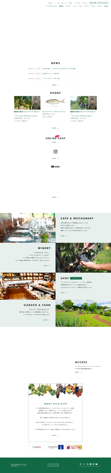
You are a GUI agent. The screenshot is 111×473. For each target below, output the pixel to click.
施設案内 (61, 6)
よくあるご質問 (77, 3)
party (44, 116)
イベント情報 (56, 3)
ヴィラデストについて (51, 6)
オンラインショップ (103, 2)
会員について (64, 3)
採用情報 (70, 3)
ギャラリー (99, 6)
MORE (54, 85)
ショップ (75, 6)
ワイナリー (68, 6)
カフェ (80, 6)
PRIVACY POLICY (23, 466)
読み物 (106, 6)
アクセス (93, 6)
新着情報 (50, 3)
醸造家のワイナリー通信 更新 (51, 73)
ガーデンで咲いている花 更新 (51, 78)
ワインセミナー (18, 120)
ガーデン (86, 6)
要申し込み (25, 120)
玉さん (38, 68)
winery (83, 258)
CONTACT (14, 466)
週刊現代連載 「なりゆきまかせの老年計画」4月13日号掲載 (59, 68)
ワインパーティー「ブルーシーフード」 (54, 111)
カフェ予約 (93, 2)
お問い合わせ (84, 3)
